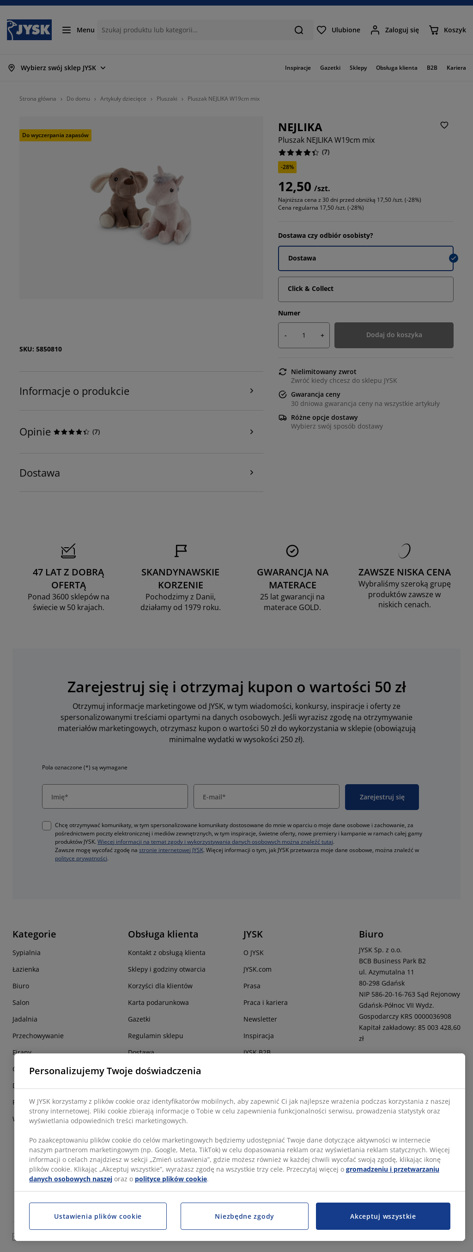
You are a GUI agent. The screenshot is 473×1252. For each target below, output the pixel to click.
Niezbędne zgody (244, 1216)
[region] (239, 1147)
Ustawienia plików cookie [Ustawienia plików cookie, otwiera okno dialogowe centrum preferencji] (98, 1216)
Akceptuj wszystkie (383, 1216)
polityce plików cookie (171, 1178)
